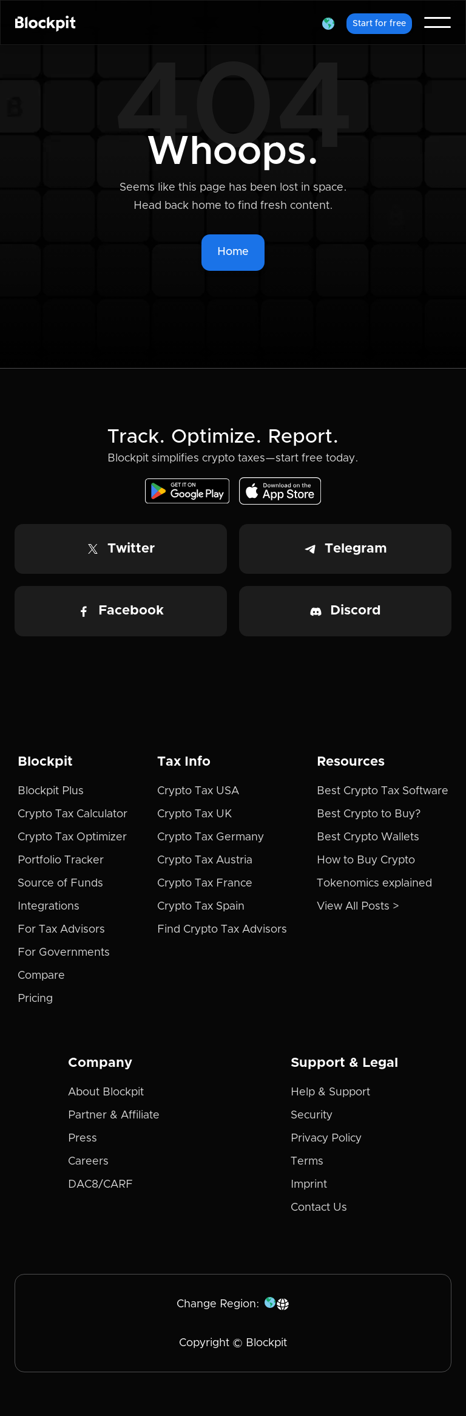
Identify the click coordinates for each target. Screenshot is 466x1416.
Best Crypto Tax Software (382, 791)
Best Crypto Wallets (368, 837)
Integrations (48, 906)
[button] (328, 22)
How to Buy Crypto (366, 860)
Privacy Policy (326, 1138)
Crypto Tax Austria (204, 860)
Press (82, 1138)
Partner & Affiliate (114, 1115)
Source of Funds (60, 883)
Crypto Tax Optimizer (72, 837)
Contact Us (319, 1207)
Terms (307, 1161)
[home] (45, 22)
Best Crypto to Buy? (368, 814)
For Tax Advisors (61, 929)
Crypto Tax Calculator (72, 814)
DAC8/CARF (100, 1184)
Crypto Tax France (204, 883)
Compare (41, 975)
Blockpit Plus (51, 791)
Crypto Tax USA (198, 791)
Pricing (35, 998)
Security (312, 1115)
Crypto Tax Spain (201, 906)
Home (233, 252)
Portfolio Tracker (61, 860)
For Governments (64, 952)
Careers (88, 1161)
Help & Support (330, 1092)
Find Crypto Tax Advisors (222, 929)
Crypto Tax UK (194, 814)
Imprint (309, 1184)
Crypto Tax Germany (210, 837)
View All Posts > (358, 906)
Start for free (379, 23)
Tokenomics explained (374, 883)
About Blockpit (106, 1092)
